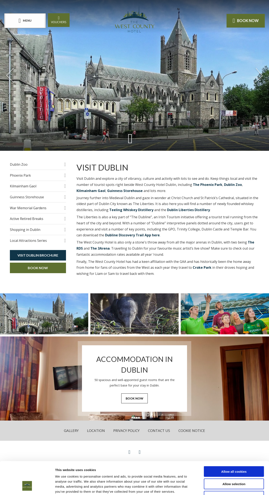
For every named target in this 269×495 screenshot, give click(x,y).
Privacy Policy (126, 430)
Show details (220, 486)
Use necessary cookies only (234, 468)
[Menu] (25, 20)
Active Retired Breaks (26, 218)
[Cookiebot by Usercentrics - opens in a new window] (27, 487)
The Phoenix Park (207, 184)
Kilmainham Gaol (23, 186)
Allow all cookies (234, 443)
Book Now (38, 268)
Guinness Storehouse (27, 197)
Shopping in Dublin (25, 229)
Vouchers (58, 19)
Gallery (71, 430)
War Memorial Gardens (28, 208)
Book (246, 20)
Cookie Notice (191, 430)
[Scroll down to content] (130, 138)
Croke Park (202, 267)
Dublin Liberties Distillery (188, 210)
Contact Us (159, 430)
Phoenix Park (20, 175)
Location (96, 430)
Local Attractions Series (28, 240)
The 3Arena (100, 248)
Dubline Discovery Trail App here (132, 235)
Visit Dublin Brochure (37, 255)
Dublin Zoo (19, 164)
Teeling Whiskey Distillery (131, 210)
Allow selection (233, 456)
